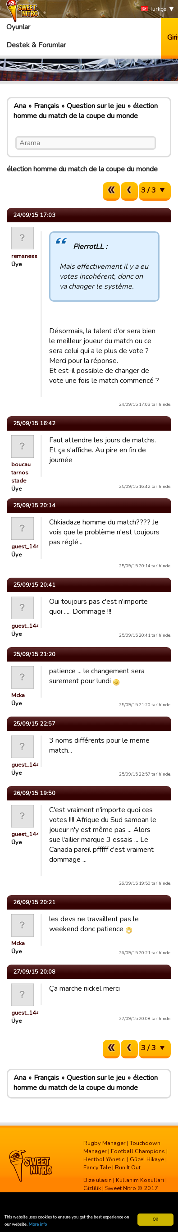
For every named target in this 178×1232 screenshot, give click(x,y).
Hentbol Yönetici (104, 1159)
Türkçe (153, 9)
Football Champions (138, 1151)
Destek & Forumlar (36, 45)
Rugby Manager (104, 1143)
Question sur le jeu (96, 106)
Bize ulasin (97, 1180)
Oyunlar (18, 27)
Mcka (18, 695)
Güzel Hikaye (147, 1159)
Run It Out (128, 1167)
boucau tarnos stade (21, 472)
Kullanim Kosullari (140, 1180)
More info (38, 1224)
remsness (24, 256)
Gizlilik (92, 1188)
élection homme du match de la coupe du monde (86, 111)
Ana (20, 106)
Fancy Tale (97, 1167)
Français (46, 106)
